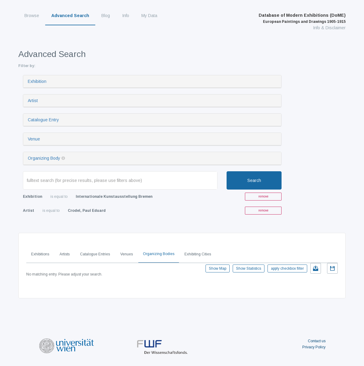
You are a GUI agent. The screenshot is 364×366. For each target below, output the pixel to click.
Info (125, 15)
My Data (149, 15)
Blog (105, 15)
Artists (65, 254)
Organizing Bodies (158, 254)
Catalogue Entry (43, 119)
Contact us (317, 341)
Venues (126, 254)
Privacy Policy (314, 347)
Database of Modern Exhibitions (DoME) (302, 18)
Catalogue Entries (95, 254)
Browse (31, 15)
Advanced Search (70, 15)
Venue (34, 139)
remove (263, 196)
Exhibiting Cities (197, 254)
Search (254, 180)
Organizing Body (44, 158)
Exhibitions (40, 254)
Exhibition (37, 81)
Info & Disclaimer (329, 27)
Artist (33, 100)
